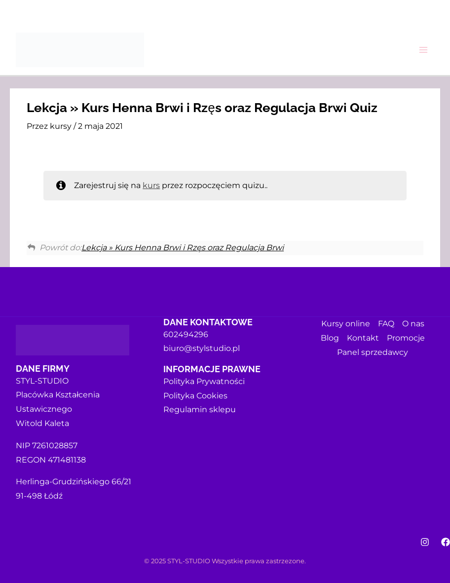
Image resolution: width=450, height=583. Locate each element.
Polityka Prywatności (204, 381)
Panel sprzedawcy (372, 352)
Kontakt (363, 338)
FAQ (386, 323)
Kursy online (345, 323)
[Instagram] (424, 542)
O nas (413, 323)
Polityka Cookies (195, 395)
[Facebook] (445, 542)
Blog (330, 338)
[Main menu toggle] (423, 50)
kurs (151, 185)
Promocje (406, 338)
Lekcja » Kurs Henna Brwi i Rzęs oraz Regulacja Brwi (182, 247)
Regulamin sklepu (199, 409)
